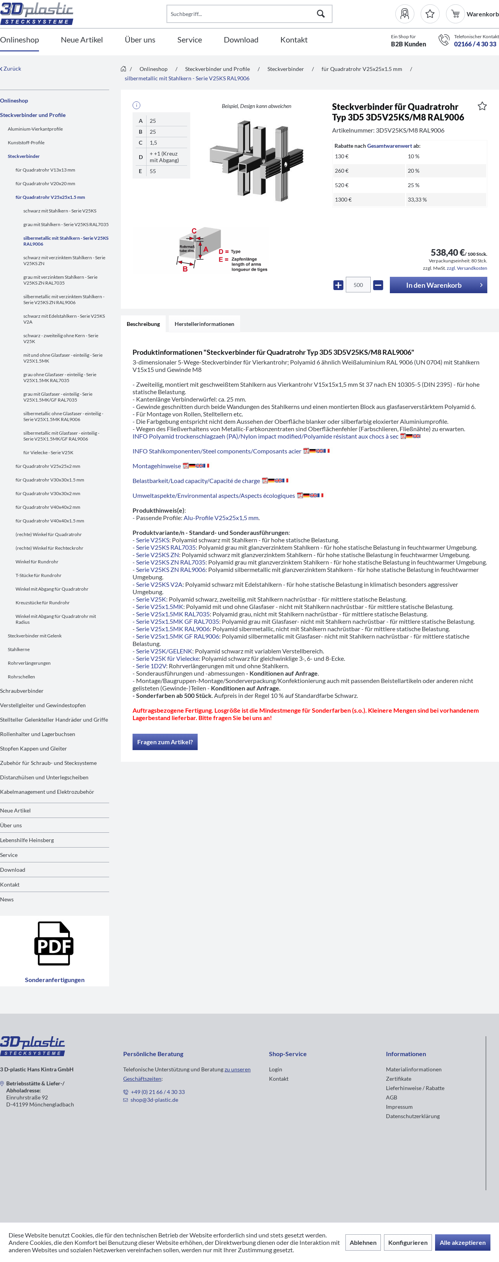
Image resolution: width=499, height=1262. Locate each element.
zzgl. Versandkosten (467, 268)
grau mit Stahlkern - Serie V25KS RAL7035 (66, 224)
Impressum (399, 1106)
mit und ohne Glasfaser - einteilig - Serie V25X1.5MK (63, 358)
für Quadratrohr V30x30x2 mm (48, 493)
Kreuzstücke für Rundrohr (43, 602)
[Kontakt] (294, 39)
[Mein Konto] (408, 13)
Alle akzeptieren (463, 1242)
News (7, 899)
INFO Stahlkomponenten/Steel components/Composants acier (233, 451)
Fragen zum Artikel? (165, 741)
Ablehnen (363, 1242)
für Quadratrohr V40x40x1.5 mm (50, 521)
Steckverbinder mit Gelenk (35, 636)
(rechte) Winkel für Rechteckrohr (49, 548)
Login (275, 1069)
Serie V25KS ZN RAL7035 (170, 562)
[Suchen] (321, 14)
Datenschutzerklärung (413, 1116)
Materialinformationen (414, 1069)
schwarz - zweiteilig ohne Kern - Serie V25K (60, 338)
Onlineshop (14, 100)
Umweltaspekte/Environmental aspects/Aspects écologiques (229, 495)
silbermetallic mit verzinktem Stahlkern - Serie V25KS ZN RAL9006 (63, 299)
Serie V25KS (152, 539)
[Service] (189, 39)
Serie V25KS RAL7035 (166, 547)
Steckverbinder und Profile (32, 115)
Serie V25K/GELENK (164, 651)
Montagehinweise (172, 465)
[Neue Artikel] (82, 39)
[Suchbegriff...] (249, 14)
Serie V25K (151, 599)
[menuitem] (408, 13)
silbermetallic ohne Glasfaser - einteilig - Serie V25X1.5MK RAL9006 (63, 416)
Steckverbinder (24, 156)
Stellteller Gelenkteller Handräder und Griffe (54, 719)
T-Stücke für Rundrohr (39, 575)
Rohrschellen (21, 677)
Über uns (11, 825)
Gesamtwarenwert (389, 145)
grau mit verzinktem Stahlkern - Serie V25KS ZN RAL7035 (60, 280)
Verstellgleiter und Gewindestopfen (43, 705)
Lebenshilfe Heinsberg (27, 840)
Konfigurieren (408, 1242)
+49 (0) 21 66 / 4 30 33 (158, 1092)
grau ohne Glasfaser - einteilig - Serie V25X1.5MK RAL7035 (59, 377)
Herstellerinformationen (204, 323)
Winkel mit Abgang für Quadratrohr (52, 589)
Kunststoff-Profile (26, 142)
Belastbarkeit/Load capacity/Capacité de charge (212, 480)
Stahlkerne (19, 649)
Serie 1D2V (151, 665)
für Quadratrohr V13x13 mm (45, 170)
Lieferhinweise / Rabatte (415, 1088)
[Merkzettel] (430, 13)
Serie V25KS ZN (157, 554)
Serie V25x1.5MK (159, 606)
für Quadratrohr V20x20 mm (45, 183)
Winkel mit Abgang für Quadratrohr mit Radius (56, 619)
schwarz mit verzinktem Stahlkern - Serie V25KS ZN (64, 260)
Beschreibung (143, 323)
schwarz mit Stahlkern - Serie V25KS (59, 211)
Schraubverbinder (22, 690)
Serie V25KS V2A (159, 584)
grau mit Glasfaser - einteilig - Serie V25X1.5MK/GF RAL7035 (57, 397)
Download (12, 869)
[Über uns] (140, 39)
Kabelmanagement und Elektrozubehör (47, 791)
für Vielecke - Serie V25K (48, 452)
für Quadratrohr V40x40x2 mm (48, 507)
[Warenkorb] (456, 13)
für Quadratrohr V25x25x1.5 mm (50, 197)
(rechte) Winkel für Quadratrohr (49, 534)
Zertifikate (398, 1078)
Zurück (10, 68)
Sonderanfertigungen (55, 951)
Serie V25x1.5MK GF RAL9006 (177, 636)
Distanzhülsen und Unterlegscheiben (44, 777)
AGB (391, 1097)
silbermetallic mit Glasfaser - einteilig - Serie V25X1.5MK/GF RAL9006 (61, 436)
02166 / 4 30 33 (475, 44)
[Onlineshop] (19, 39)
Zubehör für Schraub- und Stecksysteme (48, 762)
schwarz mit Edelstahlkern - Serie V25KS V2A (64, 319)
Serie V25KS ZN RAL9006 (170, 569)
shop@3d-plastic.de (154, 1099)
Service (9, 854)
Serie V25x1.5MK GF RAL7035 (177, 621)
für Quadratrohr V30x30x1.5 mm (50, 480)
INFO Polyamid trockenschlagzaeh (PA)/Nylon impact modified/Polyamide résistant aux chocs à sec (277, 436)
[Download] (241, 39)
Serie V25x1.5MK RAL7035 (173, 614)
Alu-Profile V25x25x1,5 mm (221, 517)
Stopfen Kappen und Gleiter (33, 748)
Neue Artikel (15, 810)
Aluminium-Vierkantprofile (35, 129)
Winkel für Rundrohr (37, 562)
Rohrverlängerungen (29, 663)
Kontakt (9, 884)
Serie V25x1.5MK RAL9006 (173, 628)
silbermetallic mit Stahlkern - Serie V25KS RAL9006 (65, 241)
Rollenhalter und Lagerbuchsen (37, 734)
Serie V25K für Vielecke (167, 658)
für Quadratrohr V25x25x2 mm (48, 466)
